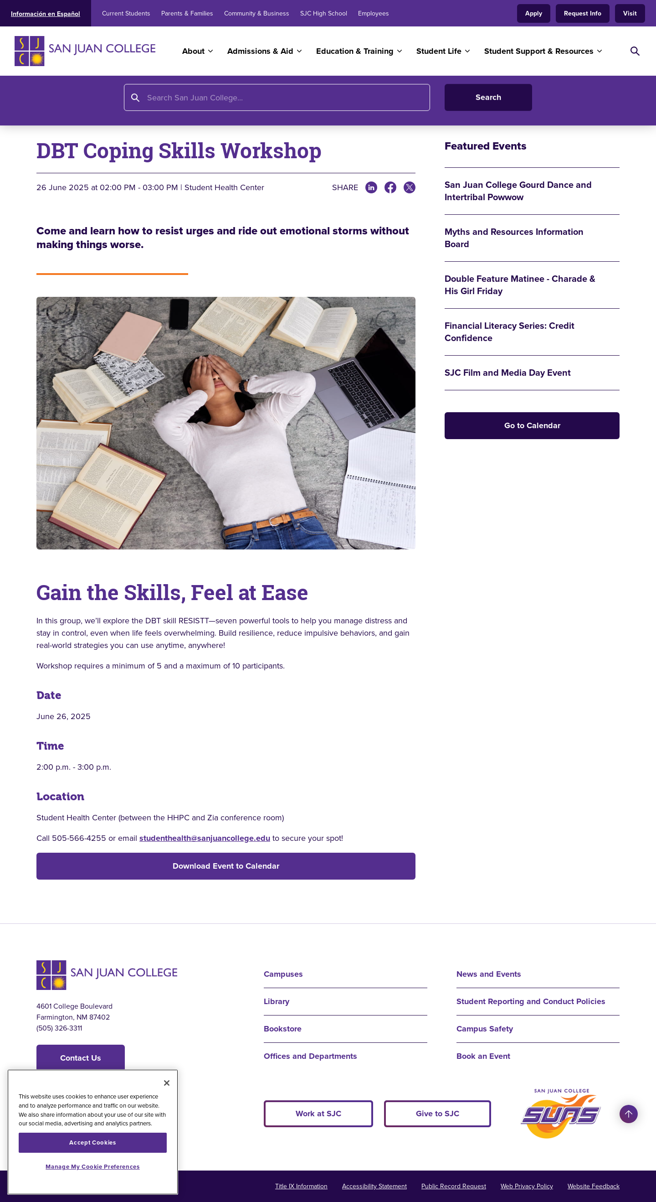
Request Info (582, 13)
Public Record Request (453, 1186)
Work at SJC (318, 1113)
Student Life (438, 51)
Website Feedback (594, 1186)
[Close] (167, 1083)
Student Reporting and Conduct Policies (530, 1001)
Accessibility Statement (374, 1186)
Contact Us (80, 1058)
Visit (630, 13)
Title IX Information (301, 1186)
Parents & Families (187, 13)
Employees (373, 13)
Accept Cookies (92, 1142)
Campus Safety (484, 1029)
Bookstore (283, 1029)
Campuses (283, 974)
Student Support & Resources (539, 51)
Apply (533, 13)
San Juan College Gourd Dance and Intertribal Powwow (518, 191)
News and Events (131, 103)
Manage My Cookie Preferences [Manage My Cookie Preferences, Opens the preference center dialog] (92, 1166)
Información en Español (45, 14)
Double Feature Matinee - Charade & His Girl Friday (520, 285)
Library (276, 1001)
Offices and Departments (310, 1056)
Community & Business (256, 13)
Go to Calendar (532, 425)
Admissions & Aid (260, 51)
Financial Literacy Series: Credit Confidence (509, 332)
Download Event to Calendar (226, 866)
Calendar (190, 103)
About (193, 51)
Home (48, 103)
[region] (92, 1132)
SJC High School (323, 13)
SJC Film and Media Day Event (508, 373)
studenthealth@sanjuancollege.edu (204, 838)
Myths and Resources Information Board (514, 238)
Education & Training (355, 51)
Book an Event (483, 1056)
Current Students (126, 13)
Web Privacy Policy (527, 1186)
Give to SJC (437, 1113)
